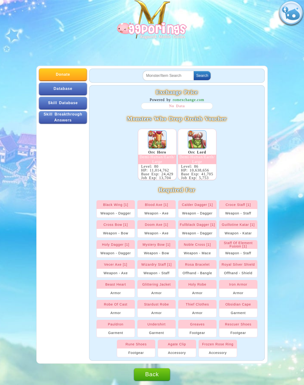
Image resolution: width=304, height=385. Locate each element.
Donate (63, 74)
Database (62, 89)
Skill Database (63, 103)
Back (152, 374)
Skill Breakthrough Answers (62, 117)
